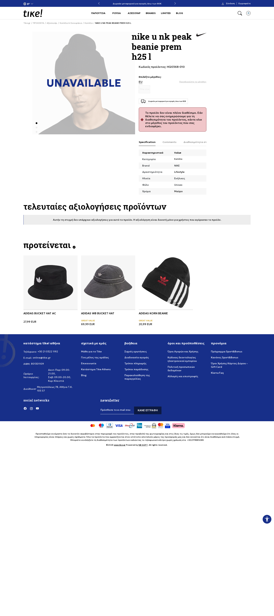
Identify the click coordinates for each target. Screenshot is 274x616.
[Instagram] (31, 408)
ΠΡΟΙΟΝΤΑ (38, 23)
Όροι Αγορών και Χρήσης (183, 351)
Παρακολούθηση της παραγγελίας (137, 377)
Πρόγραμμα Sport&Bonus (226, 351)
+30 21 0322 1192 (48, 351)
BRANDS (151, 13)
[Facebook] (25, 408)
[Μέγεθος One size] (144, 89)
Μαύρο (178, 191)
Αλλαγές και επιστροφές (183, 376)
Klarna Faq (217, 372)
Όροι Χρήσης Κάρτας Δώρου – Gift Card (229, 365)
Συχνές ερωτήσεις (135, 351)
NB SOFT (143, 445)
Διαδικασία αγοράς (136, 357)
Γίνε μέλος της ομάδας (95, 357)
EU (140, 82)
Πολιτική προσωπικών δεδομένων (181, 368)
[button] (28, 3)
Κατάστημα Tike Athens (96, 369)
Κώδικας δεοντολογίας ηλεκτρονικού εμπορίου (182, 359)
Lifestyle (179, 171)
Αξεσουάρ (52, 23)
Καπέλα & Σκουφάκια (71, 23)
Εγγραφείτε (245, 3)
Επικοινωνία (88, 363)
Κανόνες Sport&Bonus (224, 357)
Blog (83, 375)
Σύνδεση (230, 3)
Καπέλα (89, 23)
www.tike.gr (119, 445)
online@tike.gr (42, 357)
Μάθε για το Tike (91, 351)
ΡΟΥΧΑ (116, 13)
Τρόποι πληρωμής (135, 363)
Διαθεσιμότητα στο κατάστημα (203, 142)
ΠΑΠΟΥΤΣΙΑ (98, 13)
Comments (169, 142)
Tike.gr (26, 23)
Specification (147, 142)
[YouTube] (37, 408)
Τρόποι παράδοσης (136, 369)
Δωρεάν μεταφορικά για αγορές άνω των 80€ (137, 3)
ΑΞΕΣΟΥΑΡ (134, 13)
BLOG (179, 13)
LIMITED (166, 13)
